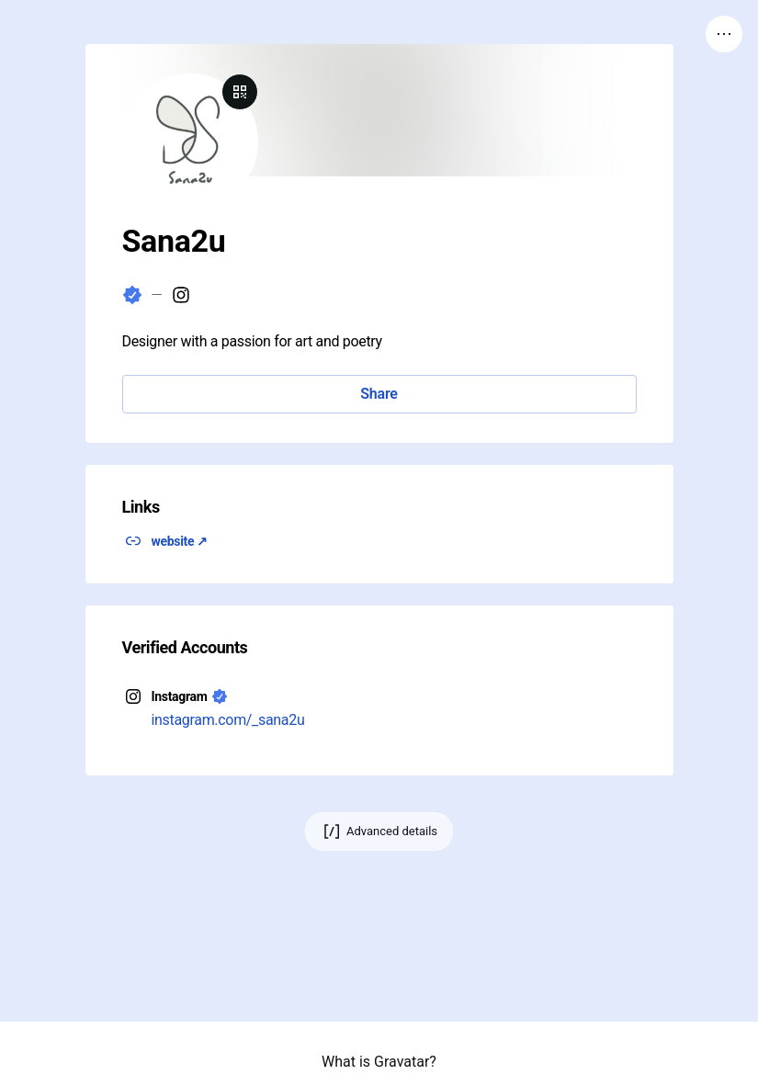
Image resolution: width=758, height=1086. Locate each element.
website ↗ (180, 541)
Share (378, 393)
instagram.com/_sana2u (228, 720)
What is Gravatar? (379, 1061)
